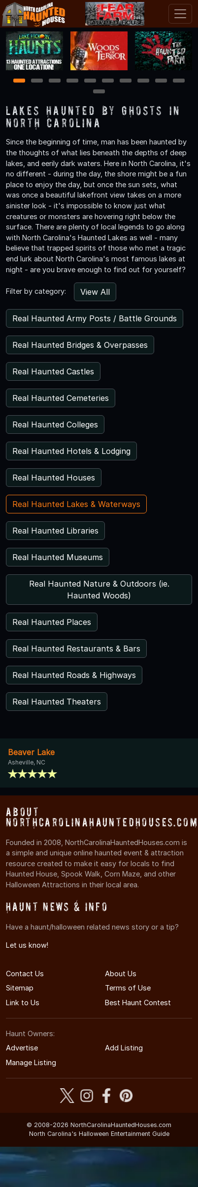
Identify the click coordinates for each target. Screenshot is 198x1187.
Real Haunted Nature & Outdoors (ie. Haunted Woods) (99, 589)
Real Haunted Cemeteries (60, 398)
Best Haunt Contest (138, 1002)
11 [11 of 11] (99, 92)
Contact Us (25, 973)
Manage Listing (31, 1062)
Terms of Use (128, 988)
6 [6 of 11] (108, 81)
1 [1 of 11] (19, 81)
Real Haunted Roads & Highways (74, 675)
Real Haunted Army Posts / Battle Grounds (94, 318)
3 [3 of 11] (55, 81)
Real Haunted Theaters (56, 702)
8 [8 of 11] (143, 81)
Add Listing (124, 1048)
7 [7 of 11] (126, 81)
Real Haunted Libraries (55, 531)
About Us (120, 973)
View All (95, 292)
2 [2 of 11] (37, 81)
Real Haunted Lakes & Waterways (76, 504)
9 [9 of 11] (161, 81)
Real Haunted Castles (53, 371)
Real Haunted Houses (53, 477)
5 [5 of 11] (90, 81)
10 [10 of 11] (179, 81)
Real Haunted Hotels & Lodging (71, 451)
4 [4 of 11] (72, 81)
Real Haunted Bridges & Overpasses (80, 345)
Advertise (22, 1048)
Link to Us (22, 1002)
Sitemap (19, 988)
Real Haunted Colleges (55, 424)
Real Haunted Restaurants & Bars (76, 648)
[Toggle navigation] (180, 14)
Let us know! (27, 945)
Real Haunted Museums (57, 557)
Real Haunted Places (51, 622)
